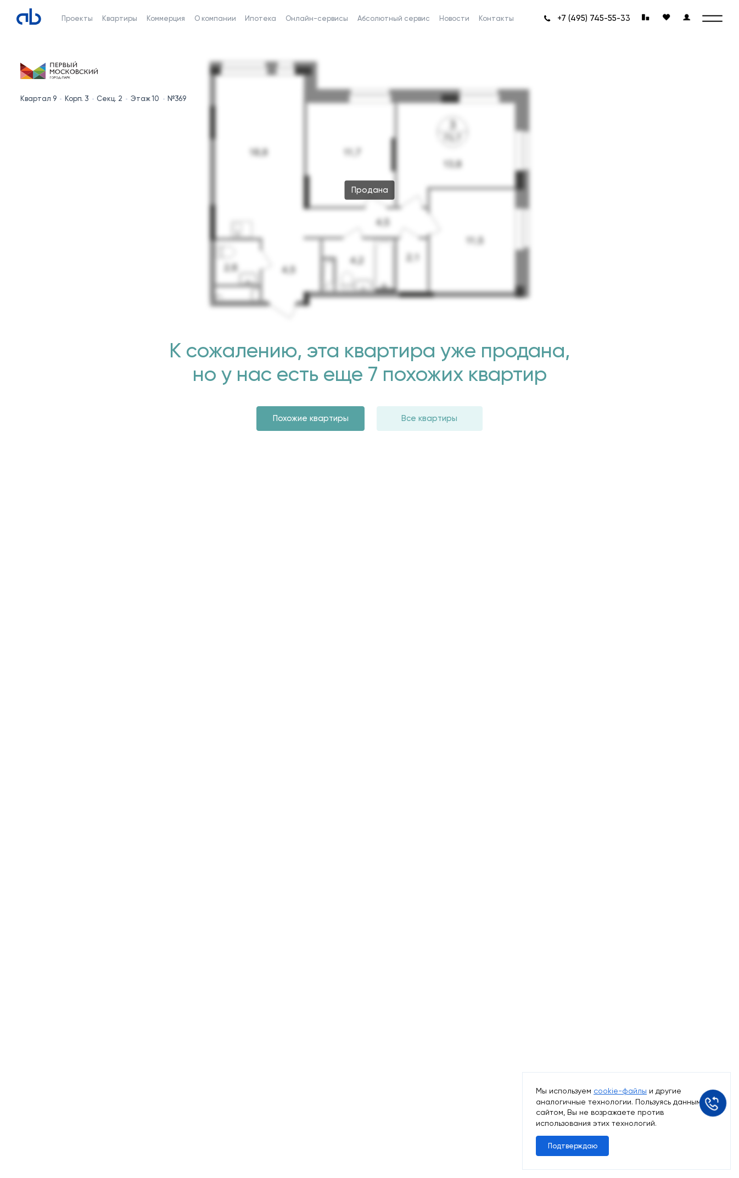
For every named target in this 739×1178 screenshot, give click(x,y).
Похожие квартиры (311, 418)
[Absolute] (28, 16)
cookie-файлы (620, 1090)
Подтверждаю (572, 1146)
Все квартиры (429, 418)
